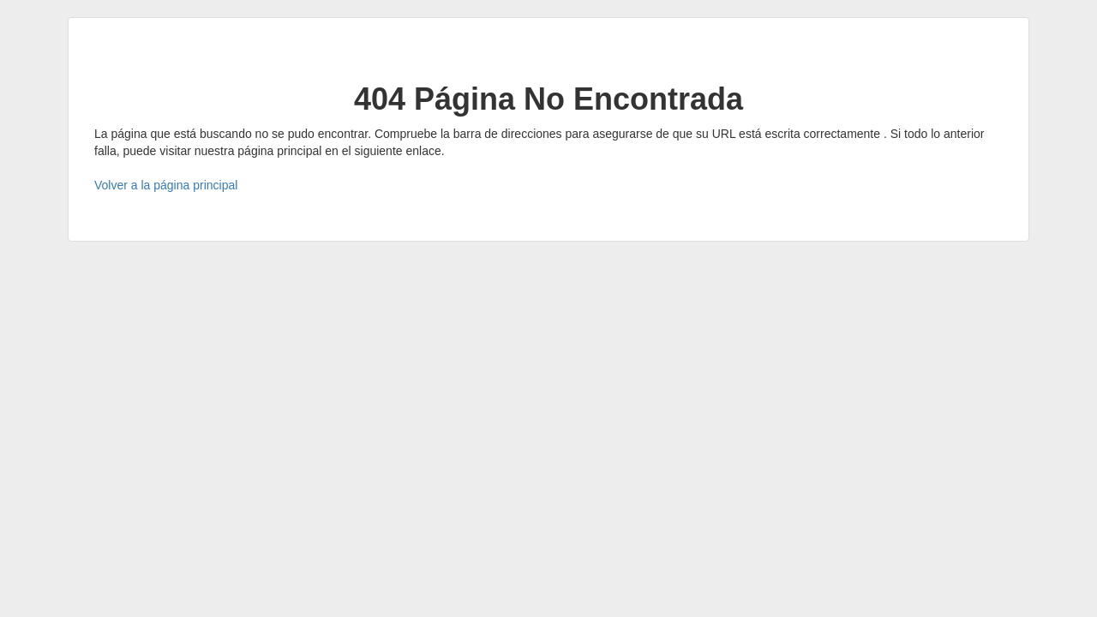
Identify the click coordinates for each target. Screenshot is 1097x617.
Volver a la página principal (165, 185)
